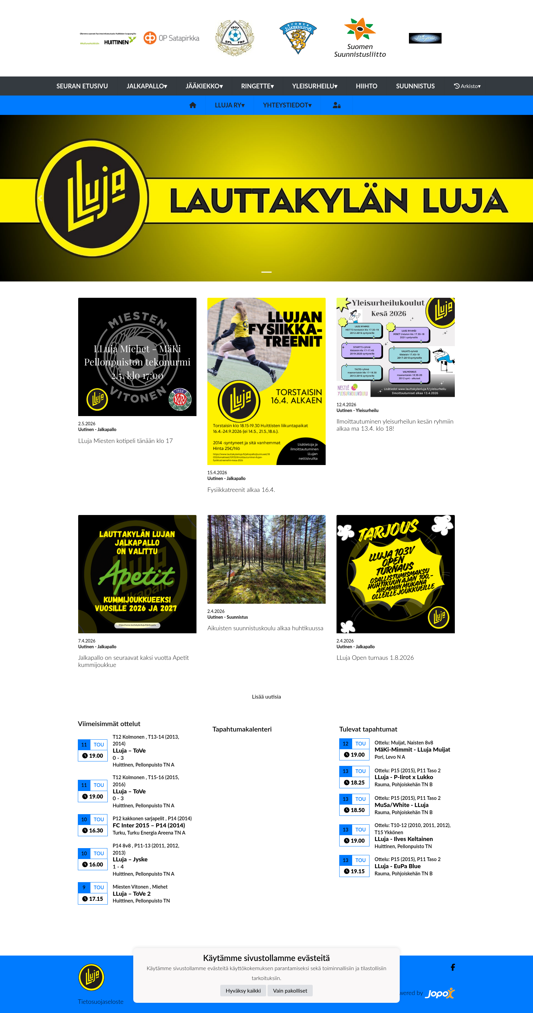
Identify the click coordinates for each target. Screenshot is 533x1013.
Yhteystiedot (287, 105)
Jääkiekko (204, 86)
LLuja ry (229, 105)
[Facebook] (450, 967)
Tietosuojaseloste (100, 1001)
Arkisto (467, 86)
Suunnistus (415, 86)
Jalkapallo (147, 86)
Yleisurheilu (314, 86)
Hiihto (366, 86)
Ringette (257, 86)
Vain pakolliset (290, 990)
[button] (40, 198)
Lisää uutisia (266, 696)
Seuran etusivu (82, 86)
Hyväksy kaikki (243, 990)
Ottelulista (94, 916)
